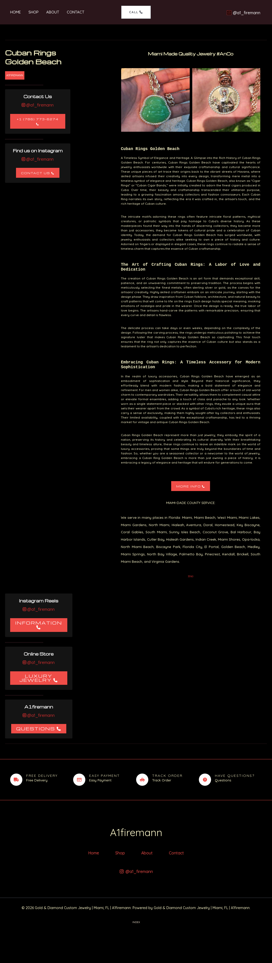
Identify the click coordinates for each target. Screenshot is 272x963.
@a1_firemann (39, 105)
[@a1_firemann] (244, 12)
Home (15, 12)
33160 (190, 576)
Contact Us (35, 173)
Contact (75, 12)
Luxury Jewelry (35, 678)
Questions (35, 728)
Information (38, 623)
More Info (188, 486)
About (52, 12)
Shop (33, 12)
